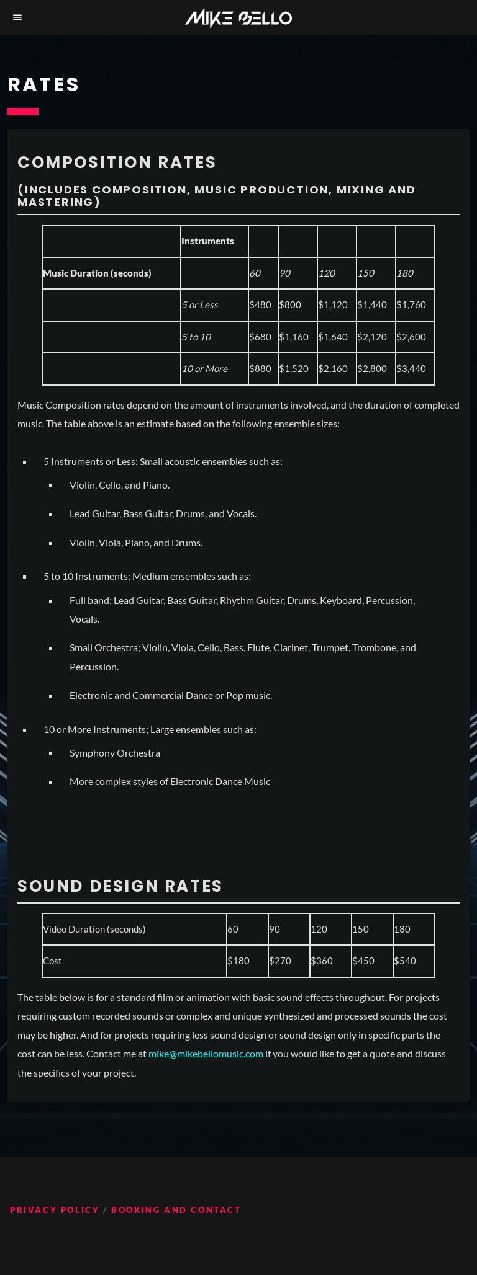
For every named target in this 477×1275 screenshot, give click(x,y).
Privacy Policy (54, 1210)
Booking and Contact (176, 1210)
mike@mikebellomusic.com (205, 1053)
